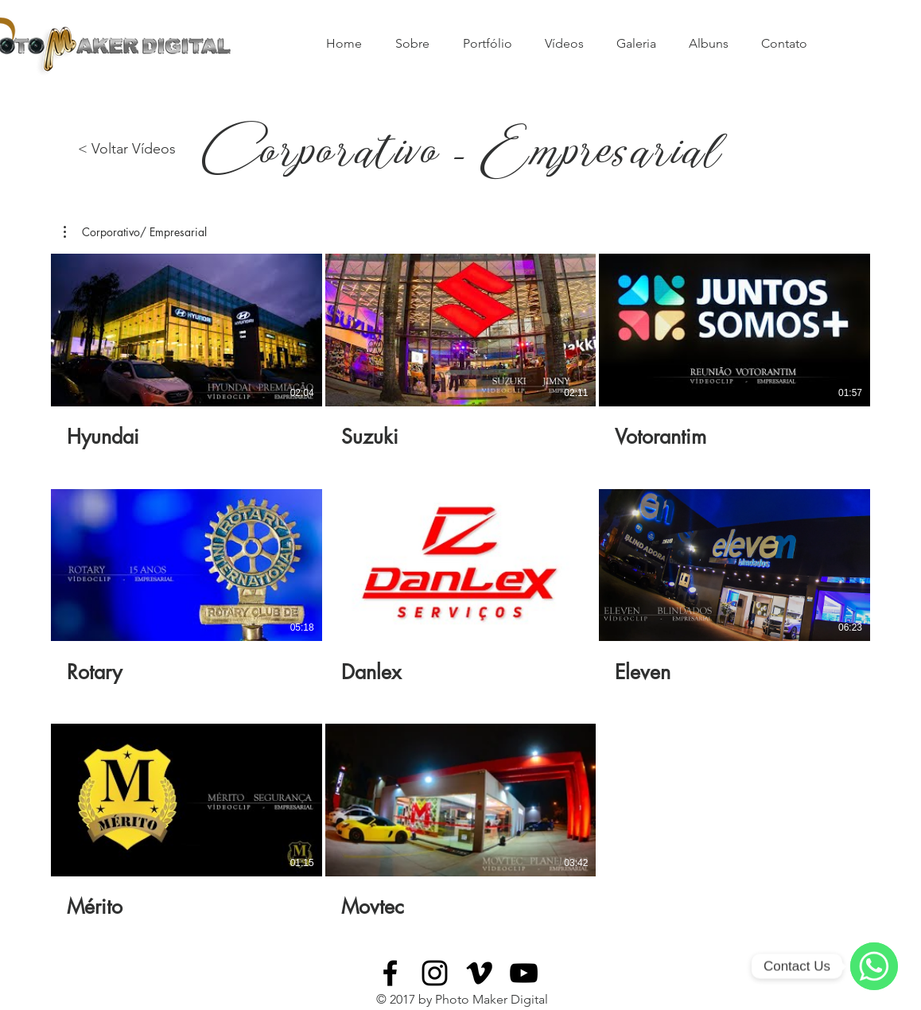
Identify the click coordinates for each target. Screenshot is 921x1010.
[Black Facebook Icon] (390, 973)
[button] (135, 232)
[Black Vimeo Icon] (479, 973)
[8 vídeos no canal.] (460, 587)
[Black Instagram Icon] (435, 973)
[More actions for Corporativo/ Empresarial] (135, 232)
